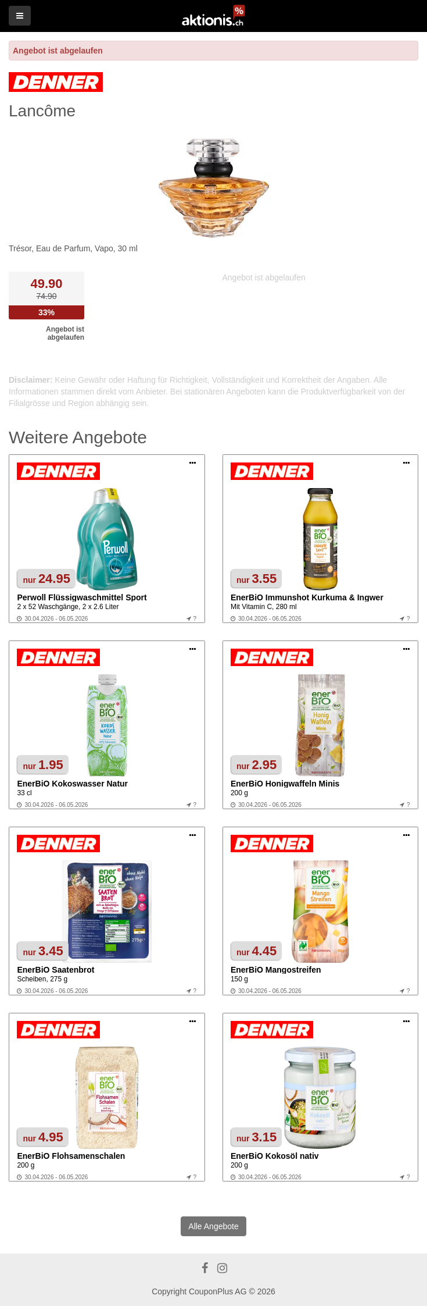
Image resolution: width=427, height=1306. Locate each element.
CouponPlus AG (218, 1291)
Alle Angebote (213, 1226)
